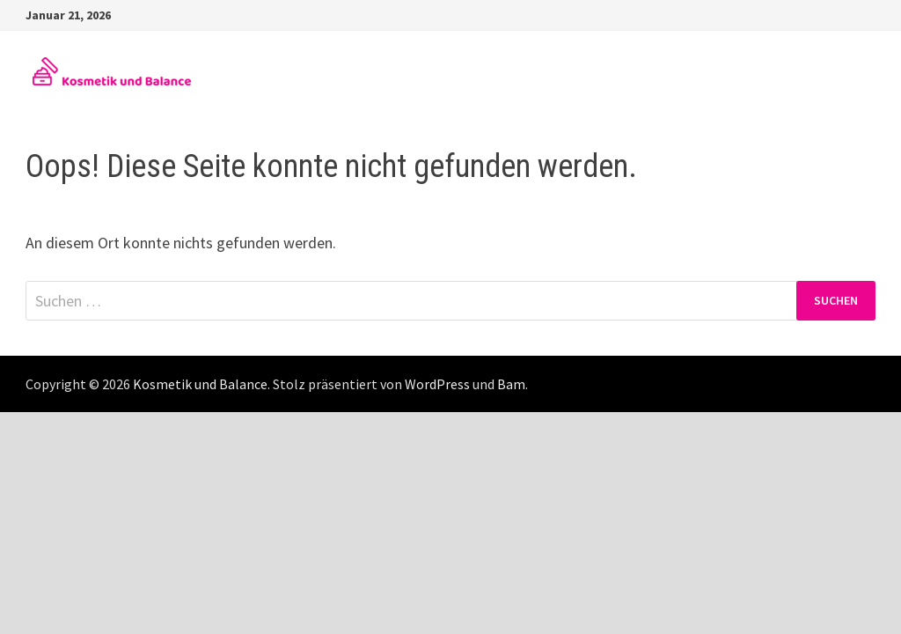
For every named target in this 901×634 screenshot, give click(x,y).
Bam (511, 384)
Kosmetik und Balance (200, 384)
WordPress (437, 384)
